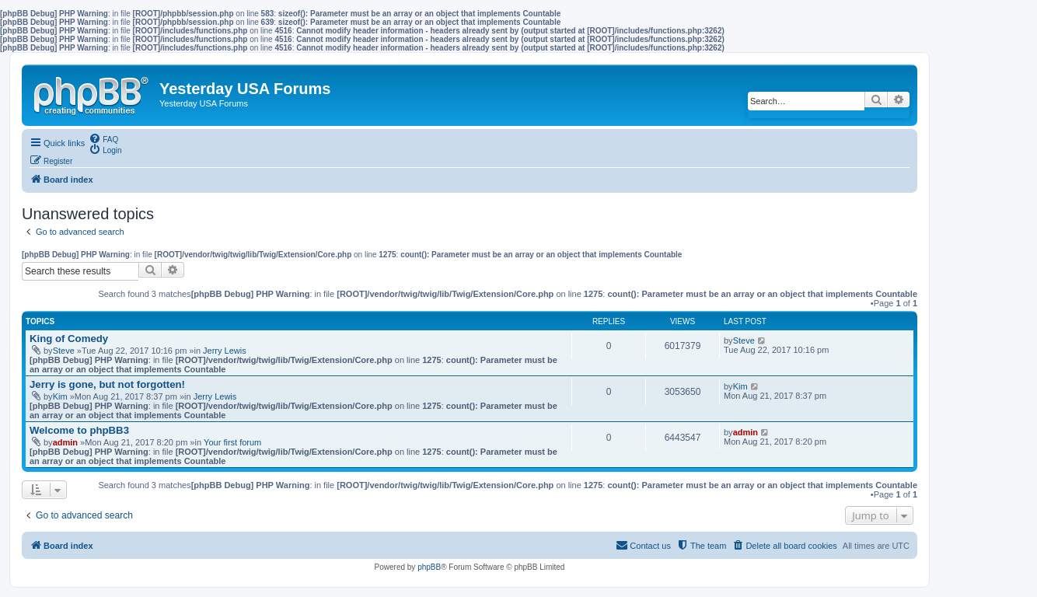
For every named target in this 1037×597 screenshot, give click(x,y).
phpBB (429, 567)
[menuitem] (103, 138)
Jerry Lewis (224, 350)
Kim (60, 396)
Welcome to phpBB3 (79, 430)
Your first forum (232, 442)
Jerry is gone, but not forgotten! (107, 384)
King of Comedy (69, 338)
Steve (64, 350)
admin (65, 442)
